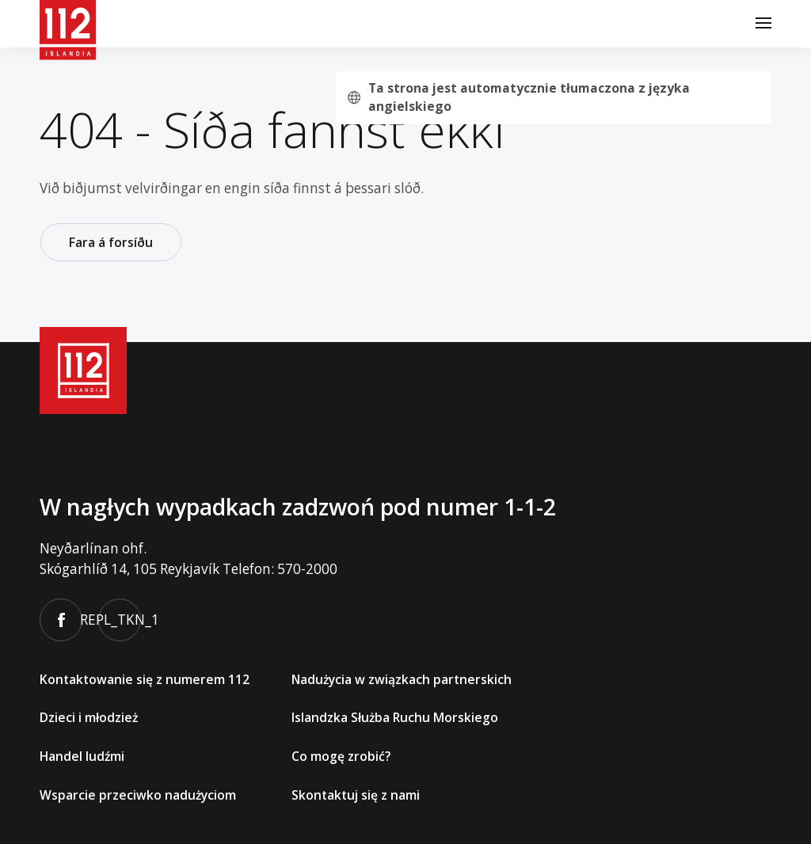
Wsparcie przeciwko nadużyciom (138, 794)
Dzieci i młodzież (89, 717)
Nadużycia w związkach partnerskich (401, 678)
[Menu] (763, 24)
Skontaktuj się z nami (355, 794)
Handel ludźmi (82, 756)
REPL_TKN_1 (119, 619)
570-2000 (307, 569)
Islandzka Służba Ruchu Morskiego (394, 717)
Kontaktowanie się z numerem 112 (144, 678)
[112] (68, 24)
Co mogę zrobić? (340, 756)
